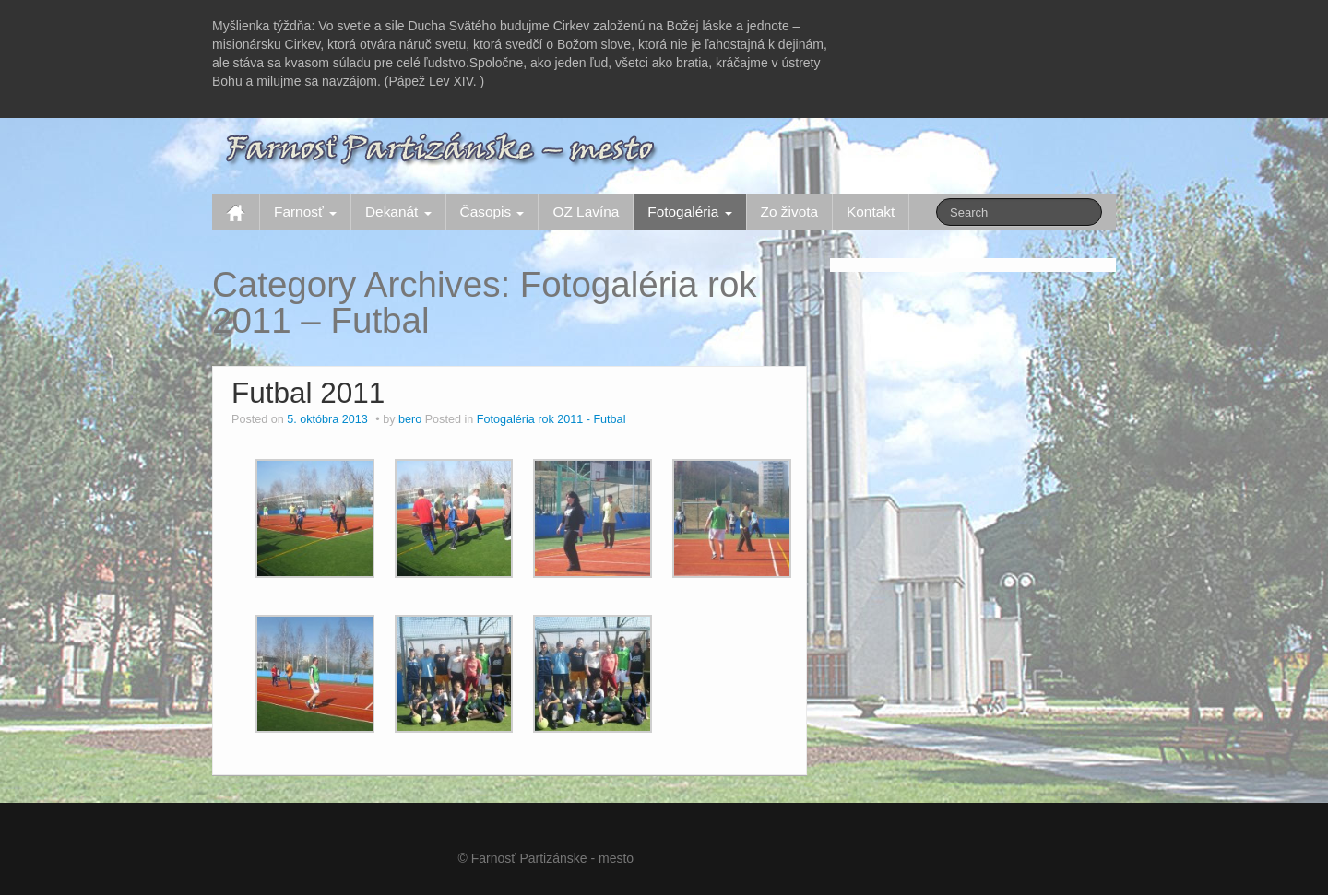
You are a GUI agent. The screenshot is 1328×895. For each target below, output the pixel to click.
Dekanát (398, 211)
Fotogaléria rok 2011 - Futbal (551, 419)
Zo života (789, 211)
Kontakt (871, 211)
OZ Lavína (585, 211)
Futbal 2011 (308, 392)
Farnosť (305, 211)
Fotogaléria (689, 211)
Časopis (492, 211)
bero (409, 419)
